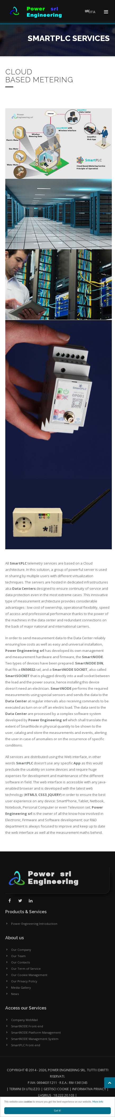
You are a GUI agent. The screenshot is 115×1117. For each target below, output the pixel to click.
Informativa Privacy (89, 1089)
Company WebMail (24, 1020)
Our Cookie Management (29, 975)
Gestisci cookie (56, 1089)
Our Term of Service (26, 969)
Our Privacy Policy (24, 981)
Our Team (18, 956)
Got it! (57, 1110)
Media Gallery (21, 987)
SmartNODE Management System (34, 1039)
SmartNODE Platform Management (36, 1032)
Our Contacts (20, 962)
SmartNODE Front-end (27, 1026)
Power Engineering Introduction (34, 924)
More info (98, 1101)
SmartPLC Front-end (25, 1045)
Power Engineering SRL (66, 1070)
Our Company (21, 950)
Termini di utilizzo (24, 1089)
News (15, 994)
